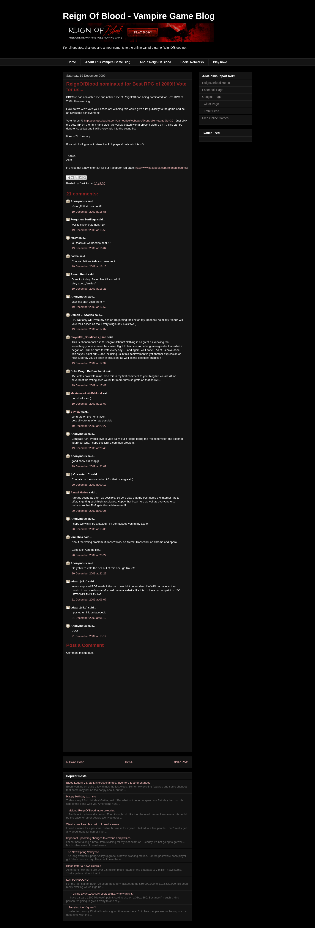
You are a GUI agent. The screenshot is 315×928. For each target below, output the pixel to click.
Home (72, 62)
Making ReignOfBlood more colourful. (91, 810)
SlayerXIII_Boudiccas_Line (88, 337)
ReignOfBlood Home (216, 82)
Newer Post (75, 762)
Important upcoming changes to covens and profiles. (98, 838)
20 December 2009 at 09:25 (89, 510)
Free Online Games (215, 118)
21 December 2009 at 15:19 (89, 636)
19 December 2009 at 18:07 (89, 403)
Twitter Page (210, 104)
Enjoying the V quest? (82, 907)
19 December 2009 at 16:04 (89, 248)
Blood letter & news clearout (83, 865)
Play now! (220, 62)
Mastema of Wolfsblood (86, 393)
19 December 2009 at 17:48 (89, 385)
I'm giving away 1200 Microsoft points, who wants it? (101, 893)
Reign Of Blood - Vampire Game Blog (139, 16)
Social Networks (192, 62)
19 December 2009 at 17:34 (89, 363)
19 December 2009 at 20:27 (89, 425)
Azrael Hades (79, 492)
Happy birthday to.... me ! (82, 796)
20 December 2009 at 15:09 (89, 529)
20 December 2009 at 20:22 (89, 555)
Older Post (180, 762)
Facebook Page (212, 90)
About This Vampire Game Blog (107, 62)
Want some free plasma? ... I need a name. (93, 824)
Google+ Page (212, 96)
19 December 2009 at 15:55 (89, 211)
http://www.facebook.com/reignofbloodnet (161, 167)
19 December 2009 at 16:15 (89, 266)
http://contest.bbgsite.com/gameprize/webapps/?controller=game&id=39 (128, 120)
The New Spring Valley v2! (82, 852)
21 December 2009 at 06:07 (89, 599)
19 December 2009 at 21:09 (89, 466)
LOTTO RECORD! (77, 879)
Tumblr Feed (210, 111)
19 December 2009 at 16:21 (89, 288)
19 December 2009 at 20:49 (89, 448)
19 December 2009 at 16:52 (89, 307)
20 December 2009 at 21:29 (89, 573)
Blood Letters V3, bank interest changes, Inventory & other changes (108, 782)
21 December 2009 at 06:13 (89, 617)
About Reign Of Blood (155, 62)
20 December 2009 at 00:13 (89, 484)
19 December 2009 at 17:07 (89, 329)
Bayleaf (75, 411)
